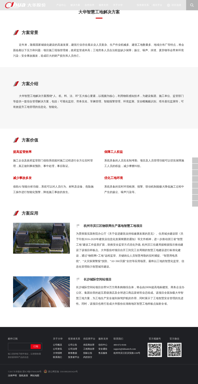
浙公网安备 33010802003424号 (63, 371)
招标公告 (87, 353)
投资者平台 (73, 357)
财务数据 (72, 353)
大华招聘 (57, 353)
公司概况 (57, 344)
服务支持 (105, 5)
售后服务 (102, 353)
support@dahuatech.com (125, 349)
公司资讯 (57, 349)
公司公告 (72, 344)
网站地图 (34, 375)
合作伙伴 (91, 5)
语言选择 (176, 5)
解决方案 (77, 5)
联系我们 (57, 357)
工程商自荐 (88, 349)
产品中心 (62, 5)
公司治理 (72, 349)
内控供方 (87, 357)
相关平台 (157, 5)
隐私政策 (23, 375)
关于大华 (119, 5)
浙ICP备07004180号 (31, 371)
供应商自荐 (88, 344)
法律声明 (12, 375)
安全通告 (102, 349)
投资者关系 (143, 5)
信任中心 (102, 344)
